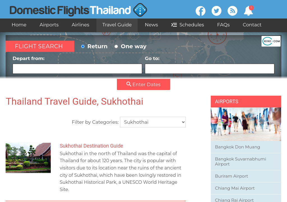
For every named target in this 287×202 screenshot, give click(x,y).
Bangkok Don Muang (237, 147)
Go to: (209, 65)
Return (94, 46)
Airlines (80, 24)
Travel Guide (117, 24)
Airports (49, 24)
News (151, 24)
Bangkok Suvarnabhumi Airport (240, 161)
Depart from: (77, 65)
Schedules (187, 24)
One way (130, 46)
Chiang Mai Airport (235, 188)
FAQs (223, 24)
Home (19, 24)
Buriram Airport (231, 176)
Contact (252, 24)
